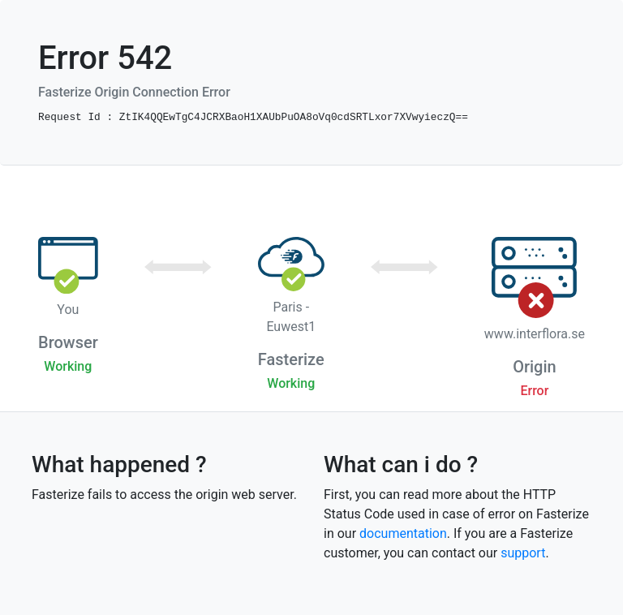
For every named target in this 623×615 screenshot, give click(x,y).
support (523, 553)
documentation (403, 533)
